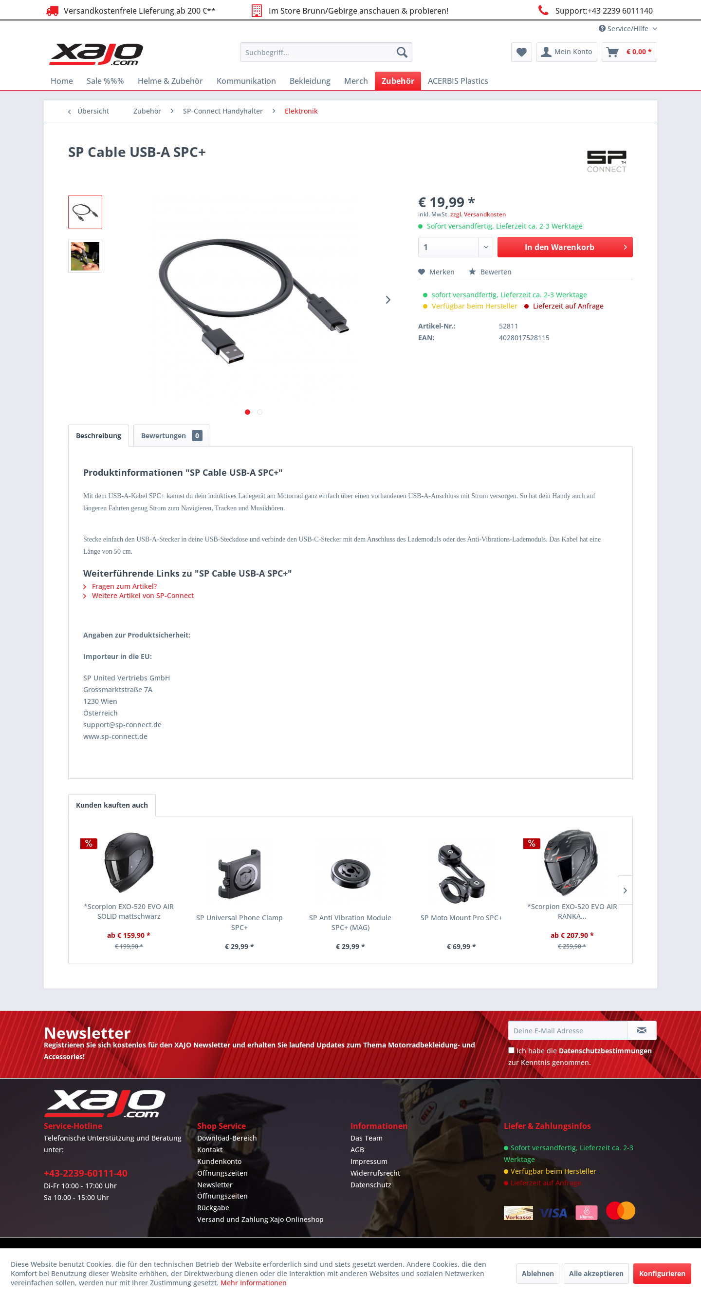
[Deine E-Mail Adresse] (567, 1030)
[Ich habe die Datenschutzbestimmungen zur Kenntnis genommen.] (511, 1050)
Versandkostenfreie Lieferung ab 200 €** (130, 10)
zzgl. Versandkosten (478, 214)
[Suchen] (402, 52)
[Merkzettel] (521, 52)
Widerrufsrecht (375, 1173)
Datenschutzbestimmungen (605, 1050)
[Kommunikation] (246, 81)
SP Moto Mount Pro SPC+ (461, 917)
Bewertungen (172, 435)
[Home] (62, 81)
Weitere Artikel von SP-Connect (138, 595)
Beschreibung (98, 435)
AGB (357, 1149)
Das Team (366, 1138)
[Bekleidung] (310, 81)
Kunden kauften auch (112, 805)
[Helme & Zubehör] (170, 81)
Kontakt (209, 1149)
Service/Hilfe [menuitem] (624, 28)
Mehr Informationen (254, 1282)
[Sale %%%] (105, 81)
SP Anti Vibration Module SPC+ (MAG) (350, 922)
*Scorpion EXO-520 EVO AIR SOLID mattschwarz (129, 911)
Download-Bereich (227, 1138)
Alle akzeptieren (596, 1273)
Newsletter (215, 1184)
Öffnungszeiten (222, 1173)
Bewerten (490, 271)
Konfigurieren (662, 1273)
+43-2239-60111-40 (86, 1173)
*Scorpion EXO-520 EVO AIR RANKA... (572, 911)
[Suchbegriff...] (326, 52)
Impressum (368, 1161)
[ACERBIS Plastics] (458, 81)
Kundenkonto (219, 1161)
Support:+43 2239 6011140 (594, 10)
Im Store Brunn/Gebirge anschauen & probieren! (348, 10)
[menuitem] (326, 52)
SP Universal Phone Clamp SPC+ (239, 922)
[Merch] (356, 81)
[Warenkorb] (629, 52)
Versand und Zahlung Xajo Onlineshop (260, 1219)
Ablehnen (538, 1273)
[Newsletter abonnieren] (642, 1030)
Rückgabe (213, 1207)
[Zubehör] (398, 81)
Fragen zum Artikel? (120, 586)
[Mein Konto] (566, 52)
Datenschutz (370, 1184)
